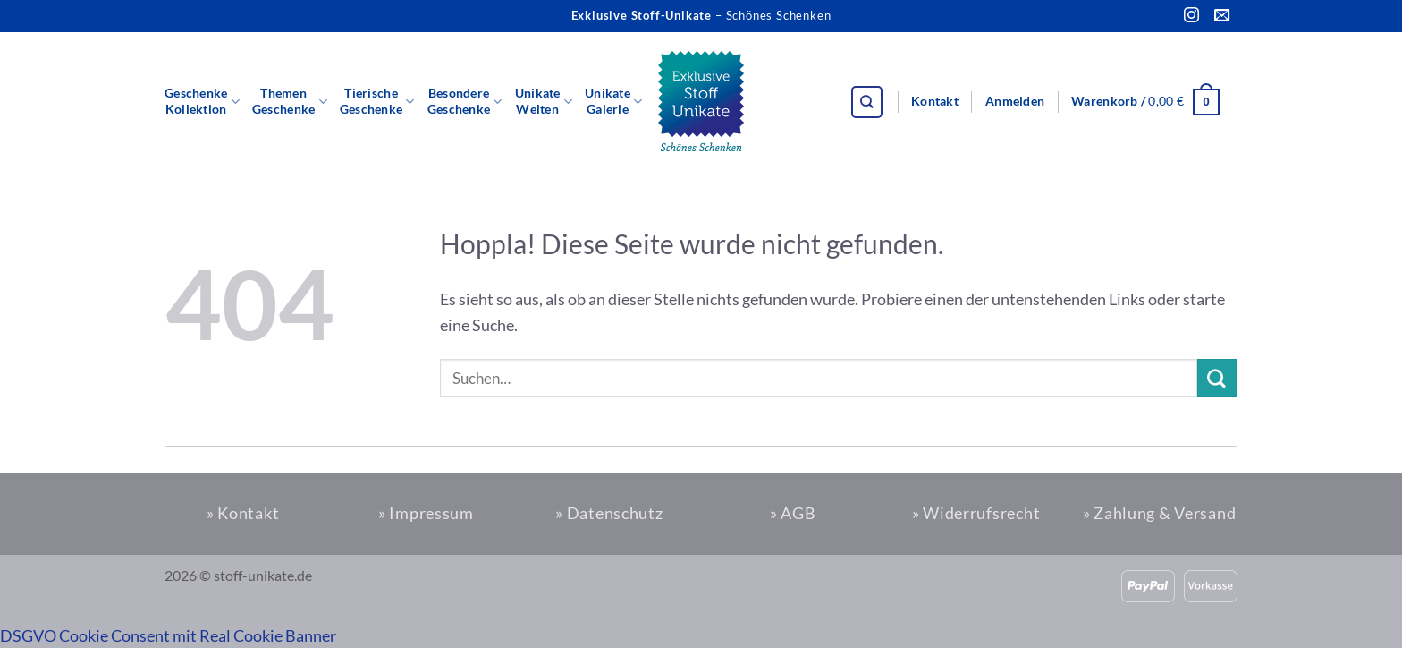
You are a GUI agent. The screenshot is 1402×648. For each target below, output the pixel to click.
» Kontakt (243, 513)
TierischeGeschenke (377, 101)
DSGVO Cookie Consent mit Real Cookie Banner (168, 635)
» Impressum (426, 513)
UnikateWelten (543, 101)
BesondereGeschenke (465, 101)
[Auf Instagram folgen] (1191, 16)
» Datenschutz (609, 513)
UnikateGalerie (613, 101)
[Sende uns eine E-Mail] (1221, 16)
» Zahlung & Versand (1160, 513)
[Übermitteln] (1217, 378)
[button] (1014, 102)
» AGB (793, 513)
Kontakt (935, 101)
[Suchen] (867, 102)
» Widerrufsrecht (976, 513)
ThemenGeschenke (289, 101)
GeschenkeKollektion (202, 101)
